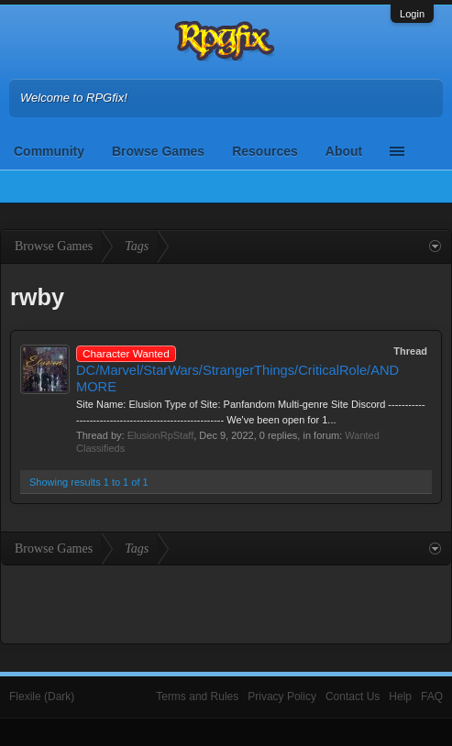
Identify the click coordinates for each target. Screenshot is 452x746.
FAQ (432, 696)
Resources (265, 151)
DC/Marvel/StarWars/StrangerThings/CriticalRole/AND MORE (237, 370)
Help (400, 696)
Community (49, 151)
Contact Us (352, 696)
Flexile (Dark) (41, 696)
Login (412, 13)
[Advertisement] (226, 602)
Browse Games (158, 151)
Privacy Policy (282, 696)
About (343, 151)
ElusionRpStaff (160, 435)
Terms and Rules (197, 696)
